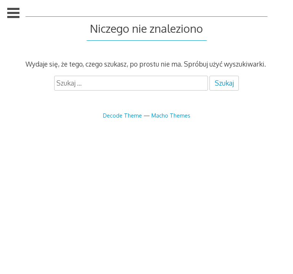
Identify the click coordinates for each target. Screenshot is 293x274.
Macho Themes (170, 115)
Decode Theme (122, 115)
